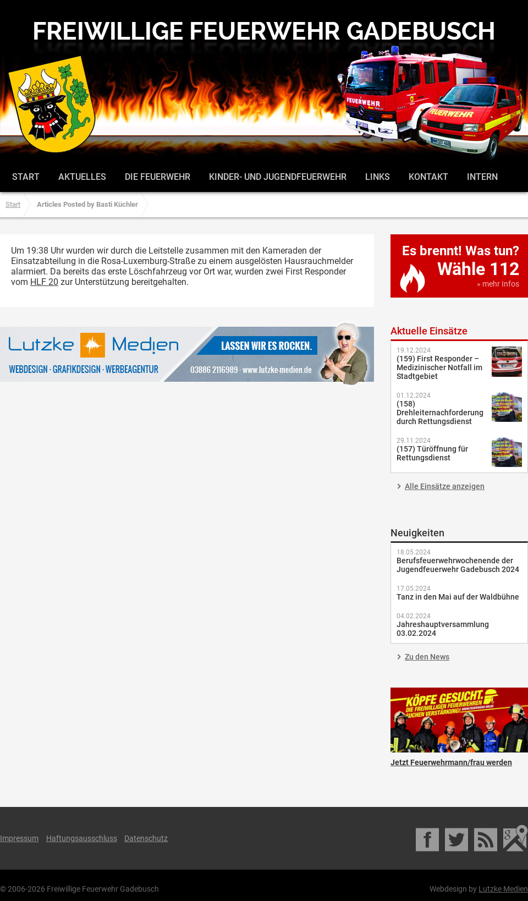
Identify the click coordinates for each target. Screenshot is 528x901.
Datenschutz (146, 838)
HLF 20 (44, 282)
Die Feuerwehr (157, 177)
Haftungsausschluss (81, 838)
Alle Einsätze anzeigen (445, 486)
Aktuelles (82, 177)
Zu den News (427, 656)
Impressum (19, 838)
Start (26, 177)
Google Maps (515, 838)
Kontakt (428, 177)
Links (377, 177)
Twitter (457, 838)
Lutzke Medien (187, 354)
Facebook (428, 838)
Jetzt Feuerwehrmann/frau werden (459, 720)
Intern (482, 177)
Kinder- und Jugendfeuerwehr (277, 177)
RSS (486, 838)
